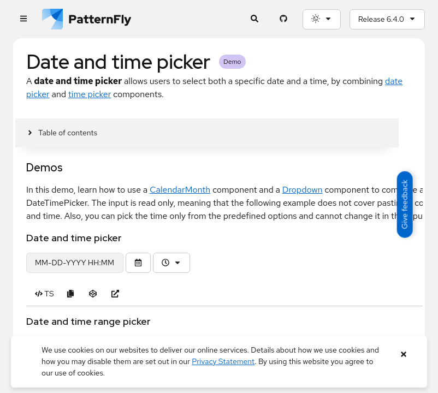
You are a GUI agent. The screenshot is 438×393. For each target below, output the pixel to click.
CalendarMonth (180, 189)
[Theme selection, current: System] (322, 19)
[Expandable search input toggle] (255, 19)
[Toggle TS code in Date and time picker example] (44, 294)
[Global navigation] (23, 19)
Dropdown (302, 189)
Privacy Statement (223, 361)
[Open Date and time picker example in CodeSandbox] (93, 294)
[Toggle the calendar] (138, 263)
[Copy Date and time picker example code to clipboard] (71, 294)
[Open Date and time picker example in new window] (115, 294)
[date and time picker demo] (74, 263)
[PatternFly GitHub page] (284, 19)
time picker (89, 94)
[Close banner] (404, 354)
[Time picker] (171, 263)
